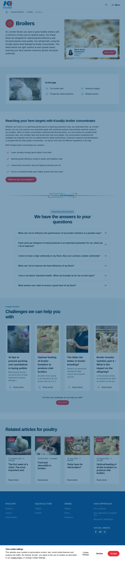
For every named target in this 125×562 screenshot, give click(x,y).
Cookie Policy (16, 558)
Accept (114, 554)
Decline (99, 554)
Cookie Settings (38, 558)
